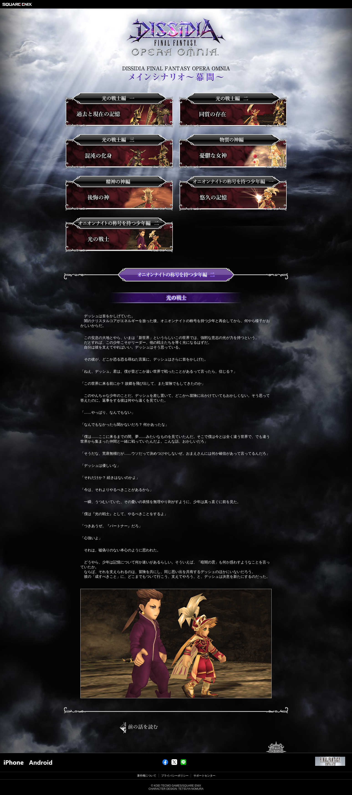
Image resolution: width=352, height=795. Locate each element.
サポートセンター (204, 775)
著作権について (146, 775)
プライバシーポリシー (175, 775)
